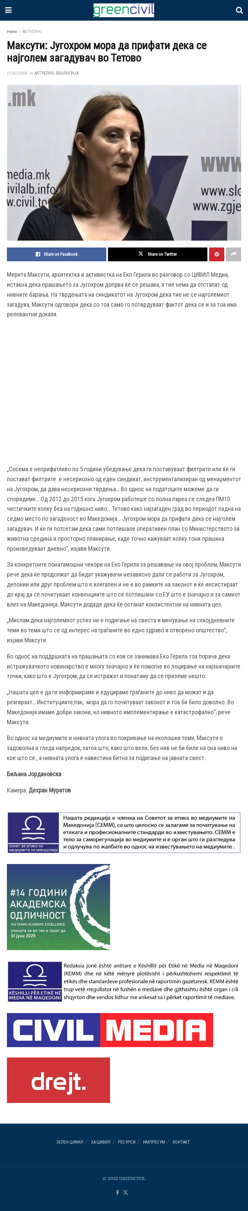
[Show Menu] (8, 10)
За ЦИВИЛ (100, 1142)
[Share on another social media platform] (233, 254)
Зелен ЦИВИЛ (69, 1142)
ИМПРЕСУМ (154, 1142)
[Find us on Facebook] (117, 1193)
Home (12, 31)
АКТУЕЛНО (32, 31)
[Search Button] (239, 10)
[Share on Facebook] (56, 254)
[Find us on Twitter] (125, 1193)
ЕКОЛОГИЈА (67, 73)
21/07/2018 (17, 73)
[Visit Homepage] (124, 10)
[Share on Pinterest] (216, 254)
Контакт (181, 1142)
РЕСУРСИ (127, 1142)
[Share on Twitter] (157, 254)
